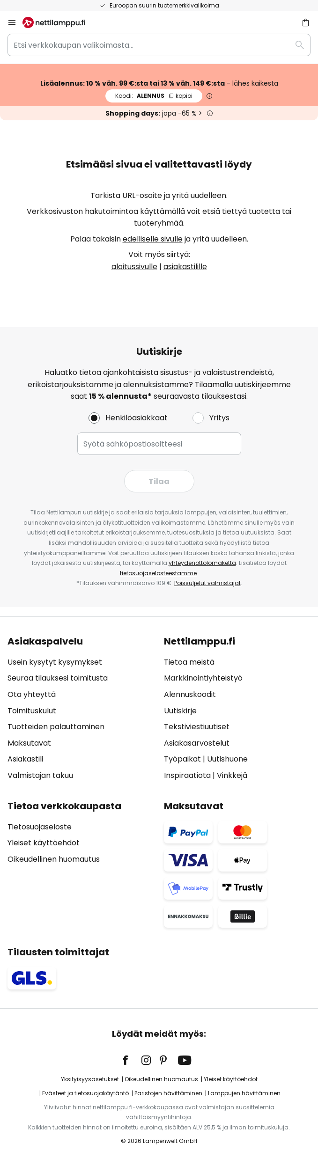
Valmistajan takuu (40, 775)
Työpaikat (182, 759)
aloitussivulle (134, 266)
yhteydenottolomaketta (202, 563)
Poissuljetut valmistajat (207, 583)
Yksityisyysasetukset (90, 1079)
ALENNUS (153, 96)
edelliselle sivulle (153, 239)
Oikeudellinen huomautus (53, 859)
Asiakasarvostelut (196, 743)
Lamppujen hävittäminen (244, 1093)
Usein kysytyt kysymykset (54, 662)
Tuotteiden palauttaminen (55, 726)
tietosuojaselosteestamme (158, 573)
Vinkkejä (232, 775)
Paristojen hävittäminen (168, 1093)
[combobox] (159, 45)
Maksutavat (29, 743)
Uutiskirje (180, 710)
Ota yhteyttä (31, 694)
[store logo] (59, 22)
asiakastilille (185, 266)
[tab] (81, 709)
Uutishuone (227, 759)
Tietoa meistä (189, 662)
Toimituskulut (31, 710)
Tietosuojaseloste (39, 826)
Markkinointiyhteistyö (203, 678)
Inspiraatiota (187, 775)
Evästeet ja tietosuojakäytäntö (85, 1093)
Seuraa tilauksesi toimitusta (57, 678)
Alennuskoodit (190, 694)
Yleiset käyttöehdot (43, 842)
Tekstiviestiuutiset (196, 726)
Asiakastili (25, 759)
